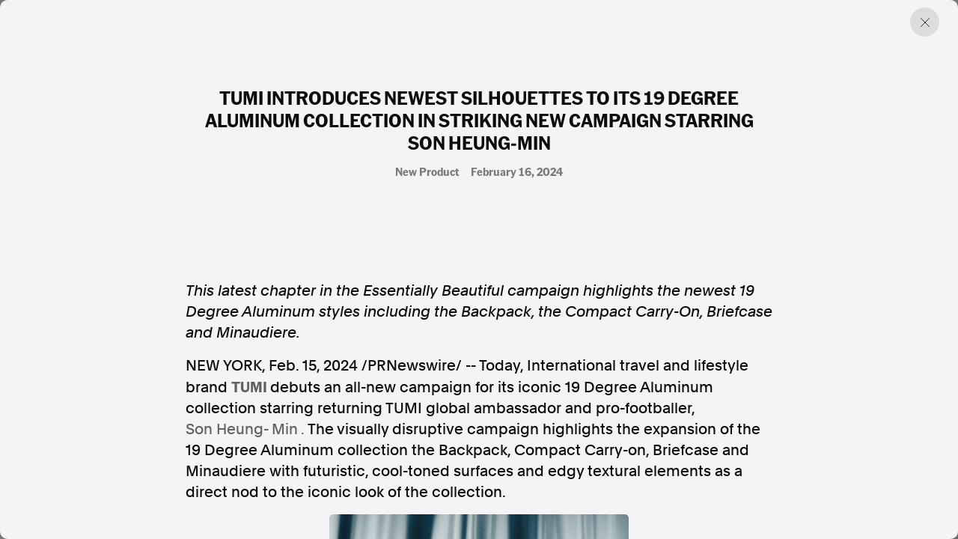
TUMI (249, 386)
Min (285, 429)
